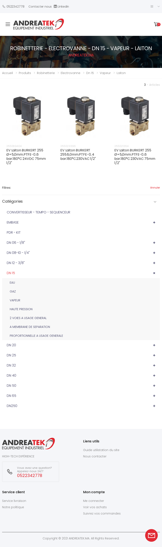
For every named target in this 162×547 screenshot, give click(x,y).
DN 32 (11, 365)
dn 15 (90, 73)
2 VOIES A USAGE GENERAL (28, 318)
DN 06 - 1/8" (16, 242)
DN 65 (11, 395)
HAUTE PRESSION (21, 309)
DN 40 (11, 375)
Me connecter (93, 501)
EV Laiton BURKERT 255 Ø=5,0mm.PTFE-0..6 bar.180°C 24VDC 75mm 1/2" (26, 156)
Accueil (7, 73)
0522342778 (13, 6)
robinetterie (46, 73)
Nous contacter (95, 456)
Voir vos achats (95, 507)
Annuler (155, 187)
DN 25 (11, 355)
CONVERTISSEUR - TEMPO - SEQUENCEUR (38, 212)
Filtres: (6, 188)
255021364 (121, 146)
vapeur (105, 73)
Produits (25, 73)
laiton (121, 73)
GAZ (13, 291)
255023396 (68, 146)
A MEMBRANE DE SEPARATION (30, 327)
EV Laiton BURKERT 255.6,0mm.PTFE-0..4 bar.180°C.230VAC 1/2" (78, 154)
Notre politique (13, 507)
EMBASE (13, 222)
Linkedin (61, 6)
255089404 (14, 146)
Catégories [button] (12, 201)
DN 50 (11, 385)
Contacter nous (39, 6)
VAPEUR (15, 300)
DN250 (12, 405)
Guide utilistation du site (101, 450)
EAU (12, 282)
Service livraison (14, 501)
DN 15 (11, 273)
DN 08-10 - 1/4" (18, 252)
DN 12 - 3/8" (16, 262)
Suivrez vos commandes (102, 513)
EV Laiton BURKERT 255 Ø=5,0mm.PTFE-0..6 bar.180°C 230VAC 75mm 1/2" (134, 156)
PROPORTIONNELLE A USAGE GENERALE (36, 336)
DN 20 (11, 345)
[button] (156, 24)
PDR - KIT (14, 232)
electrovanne (70, 73)
